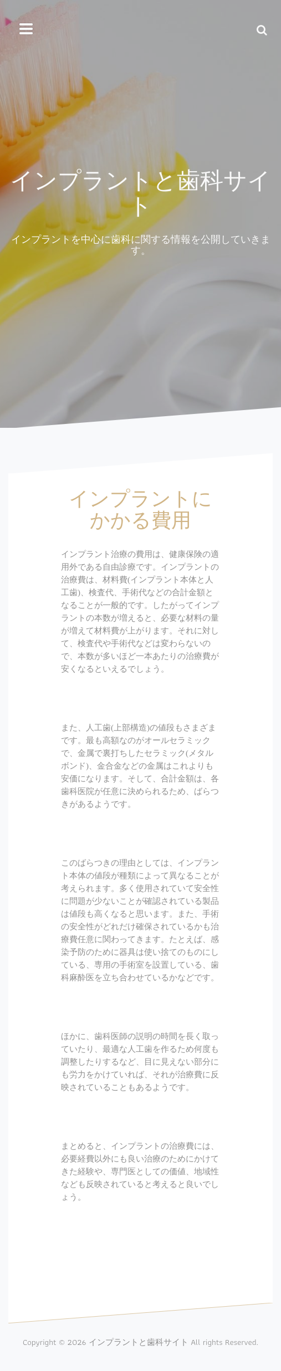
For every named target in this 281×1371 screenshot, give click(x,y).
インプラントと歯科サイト (140, 191)
